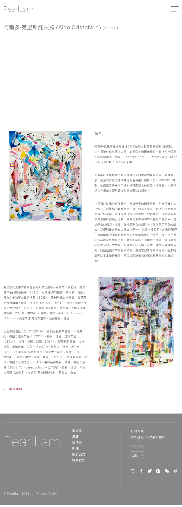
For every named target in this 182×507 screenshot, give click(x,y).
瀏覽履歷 (12, 389)
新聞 (75, 448)
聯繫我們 (78, 460)
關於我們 (78, 454)
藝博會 (77, 442)
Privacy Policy (47, 493)
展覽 (75, 437)
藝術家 (77, 431)
